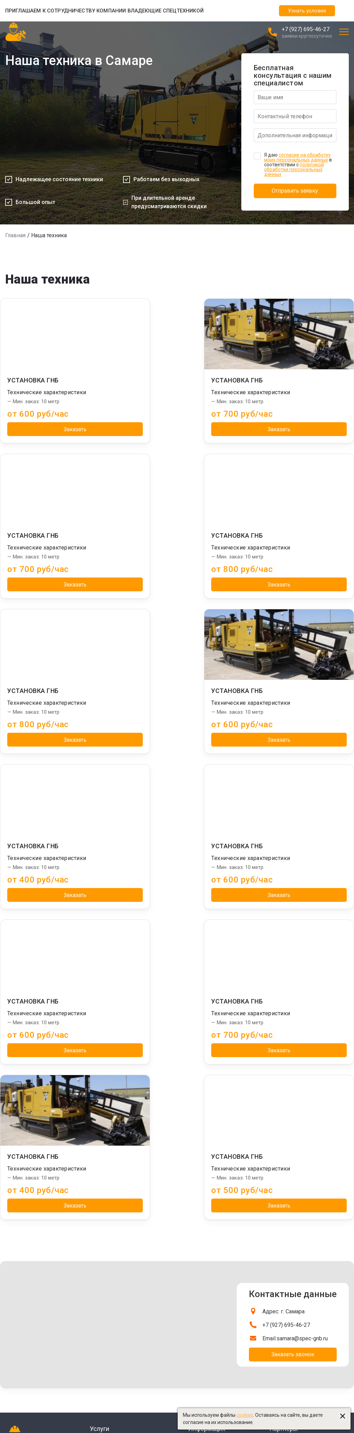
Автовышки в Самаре (293, 1235)
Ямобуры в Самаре (290, 1201)
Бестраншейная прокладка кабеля (129, 1177)
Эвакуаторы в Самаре (294, 1301)
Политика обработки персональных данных (169, 1381)
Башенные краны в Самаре (300, 1193)
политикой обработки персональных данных (294, 169)
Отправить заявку (295, 190)
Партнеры (283, 1139)
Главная (15, 235)
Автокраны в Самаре (293, 1226)
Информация (206, 1139)
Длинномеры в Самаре (295, 1243)
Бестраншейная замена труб (123, 1152)
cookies (244, 1415)
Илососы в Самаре (290, 1185)
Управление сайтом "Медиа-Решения (48, 1381)
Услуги (99, 1139)
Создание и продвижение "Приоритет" (49, 1390)
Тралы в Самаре (287, 1210)
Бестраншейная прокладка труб (127, 1218)
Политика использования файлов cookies (167, 1390)
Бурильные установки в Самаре (305, 1218)
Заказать (56, 429)
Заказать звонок (292, 1044)
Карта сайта (133, 1406)
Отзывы (197, 1160)
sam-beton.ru (284, 1318)
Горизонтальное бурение (118, 1226)
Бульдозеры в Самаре (294, 1284)
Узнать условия (307, 11)
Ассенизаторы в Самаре (297, 1309)
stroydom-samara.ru (292, 1326)
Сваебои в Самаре (290, 1177)
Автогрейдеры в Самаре (297, 1268)
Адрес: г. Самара (283, 1001)
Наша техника (204, 1168)
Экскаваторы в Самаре (295, 1276)
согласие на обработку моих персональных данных (297, 157)
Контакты (199, 1177)
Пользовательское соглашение (155, 1398)
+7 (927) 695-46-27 (305, 29)
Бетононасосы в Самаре (297, 1293)
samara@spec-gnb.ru (302, 1028)
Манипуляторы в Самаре (297, 1152)
